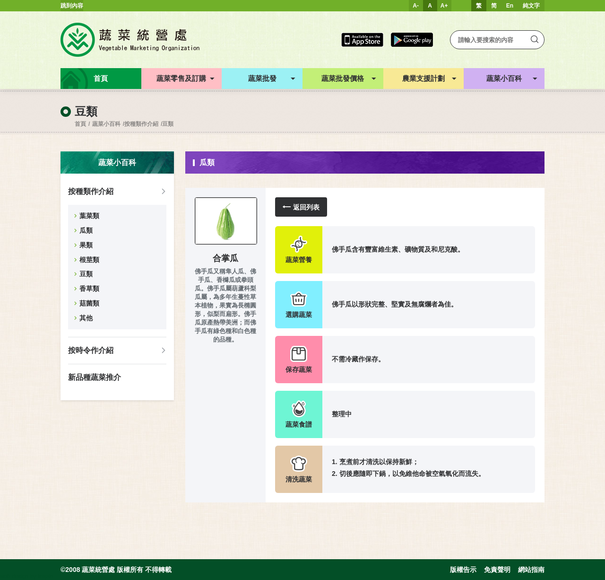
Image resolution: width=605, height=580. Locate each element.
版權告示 (463, 569)
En (509, 5)
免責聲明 (497, 569)
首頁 (80, 124)
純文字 (531, 5)
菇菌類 (89, 303)
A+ (444, 5)
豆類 (167, 124)
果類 (86, 245)
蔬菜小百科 (106, 124)
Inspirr (45, 576)
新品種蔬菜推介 (94, 377)
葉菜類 (89, 216)
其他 (86, 318)
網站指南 (531, 569)
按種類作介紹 (141, 124)
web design (14, 576)
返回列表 (301, 207)
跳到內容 (71, 5)
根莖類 (89, 260)
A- (416, 5)
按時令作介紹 (90, 350)
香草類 (89, 288)
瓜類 (86, 230)
